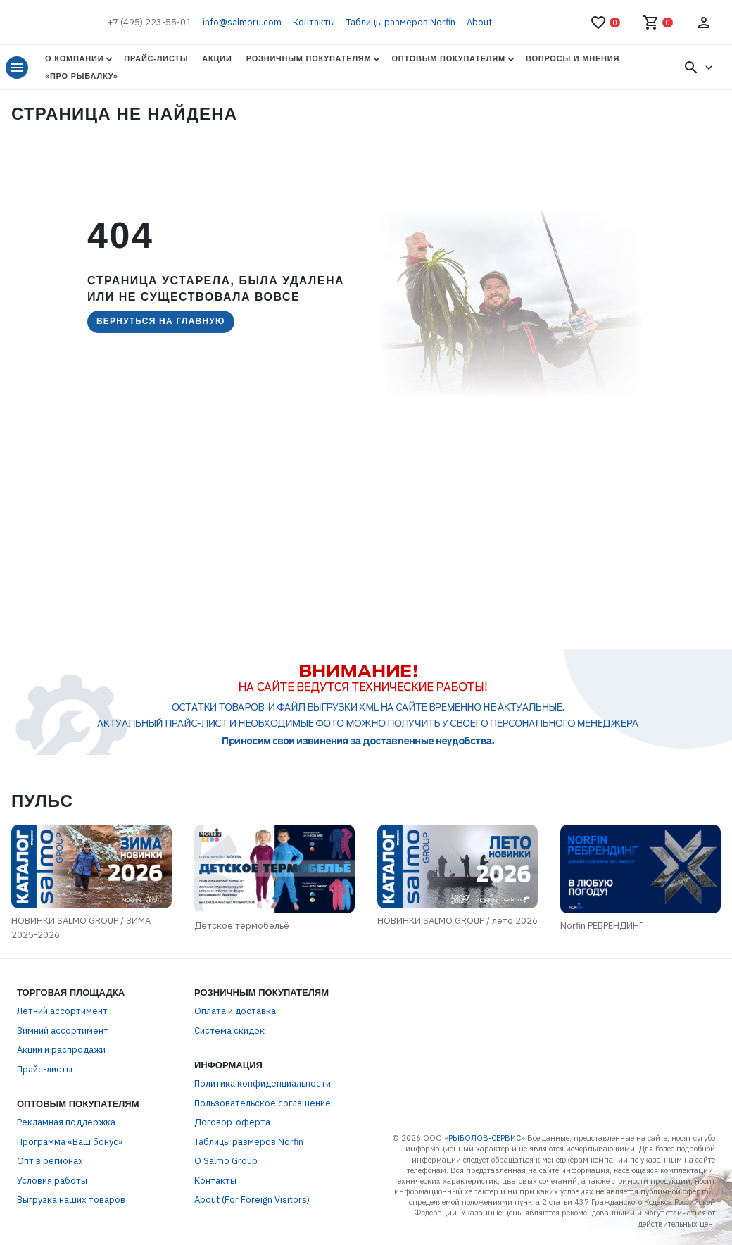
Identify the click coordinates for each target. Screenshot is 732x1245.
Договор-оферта (232, 1122)
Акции (217, 58)
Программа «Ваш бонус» (69, 1142)
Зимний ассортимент (62, 1031)
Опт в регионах (50, 1161)
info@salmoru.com (242, 22)
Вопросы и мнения (572, 58)
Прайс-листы (156, 58)
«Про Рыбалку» (81, 76)
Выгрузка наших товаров (71, 1200)
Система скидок (229, 1031)
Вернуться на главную (160, 321)
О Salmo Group (226, 1161)
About (479, 22)
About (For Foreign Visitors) (252, 1200)
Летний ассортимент (62, 1011)
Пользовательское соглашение (262, 1103)
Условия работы (52, 1181)
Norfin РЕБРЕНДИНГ (601, 926)
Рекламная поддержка (66, 1122)
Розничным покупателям (309, 58)
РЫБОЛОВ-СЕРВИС (484, 1138)
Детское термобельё (241, 926)
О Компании (74, 58)
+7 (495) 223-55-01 (149, 22)
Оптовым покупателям (448, 58)
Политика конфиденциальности (262, 1083)
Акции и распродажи (61, 1050)
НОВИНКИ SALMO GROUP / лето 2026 (457, 921)
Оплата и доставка (235, 1011)
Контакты (314, 22)
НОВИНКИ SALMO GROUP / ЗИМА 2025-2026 (81, 928)
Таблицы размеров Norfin (400, 22)
